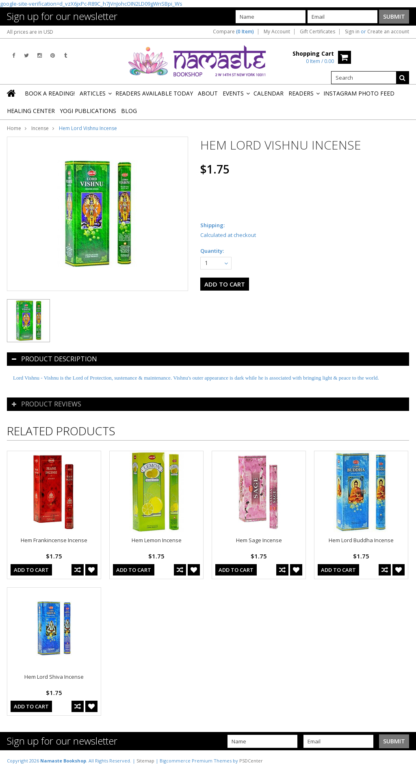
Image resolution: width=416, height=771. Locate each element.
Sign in (352, 32)
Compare (233, 32)
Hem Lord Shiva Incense (54, 676)
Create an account (388, 32)
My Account (277, 32)
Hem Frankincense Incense (54, 540)
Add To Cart (31, 569)
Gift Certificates (317, 32)
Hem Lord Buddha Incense (361, 540)
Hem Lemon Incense (157, 540)
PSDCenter (251, 761)
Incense (40, 128)
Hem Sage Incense (259, 540)
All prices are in (30, 31)
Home (14, 128)
